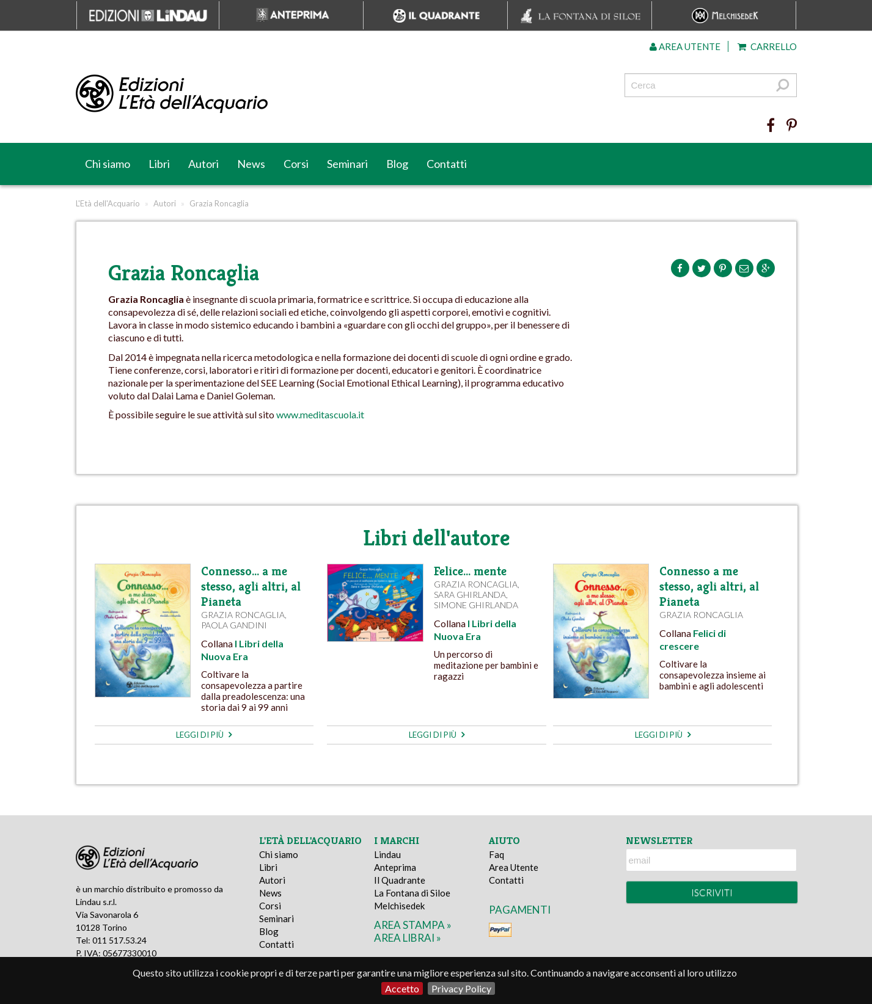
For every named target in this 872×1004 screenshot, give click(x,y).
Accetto (402, 988)
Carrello (767, 46)
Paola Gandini (234, 625)
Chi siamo (107, 163)
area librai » (407, 937)
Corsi (296, 163)
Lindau (387, 854)
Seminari (347, 163)
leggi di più (204, 735)
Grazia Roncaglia (243, 614)
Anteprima (395, 867)
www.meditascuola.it (320, 414)
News (251, 163)
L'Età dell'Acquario (108, 203)
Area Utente (513, 867)
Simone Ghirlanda (476, 605)
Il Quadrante (399, 880)
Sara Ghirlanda (470, 594)
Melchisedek (399, 905)
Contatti (447, 163)
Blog (397, 163)
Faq (496, 854)
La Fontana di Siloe (412, 892)
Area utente (685, 46)
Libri (159, 163)
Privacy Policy (461, 988)
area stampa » (413, 925)
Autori (203, 163)
